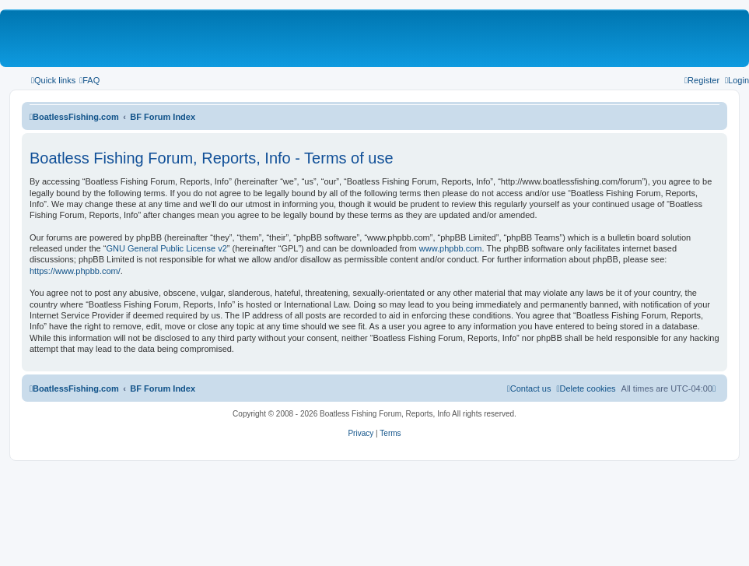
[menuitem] (89, 80)
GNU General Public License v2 (166, 248)
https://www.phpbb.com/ (75, 271)
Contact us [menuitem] (529, 388)
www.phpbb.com (450, 248)
